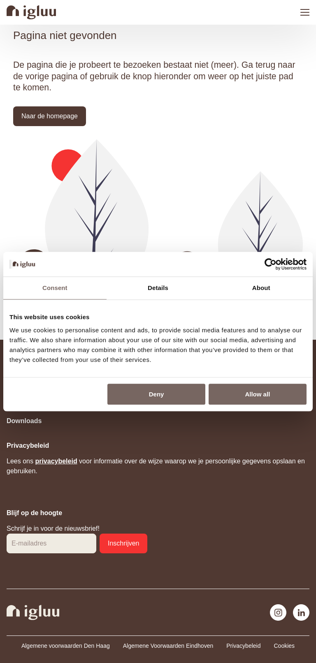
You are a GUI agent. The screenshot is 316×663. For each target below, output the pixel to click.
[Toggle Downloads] (158, 421)
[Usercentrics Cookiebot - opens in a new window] (271, 264)
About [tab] (261, 287)
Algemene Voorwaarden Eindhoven (168, 645)
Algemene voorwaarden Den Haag (65, 645)
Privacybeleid (243, 645)
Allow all (257, 394)
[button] (49, 116)
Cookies (284, 645)
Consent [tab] (54, 287)
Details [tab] (158, 287)
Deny (156, 394)
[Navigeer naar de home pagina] (31, 12)
